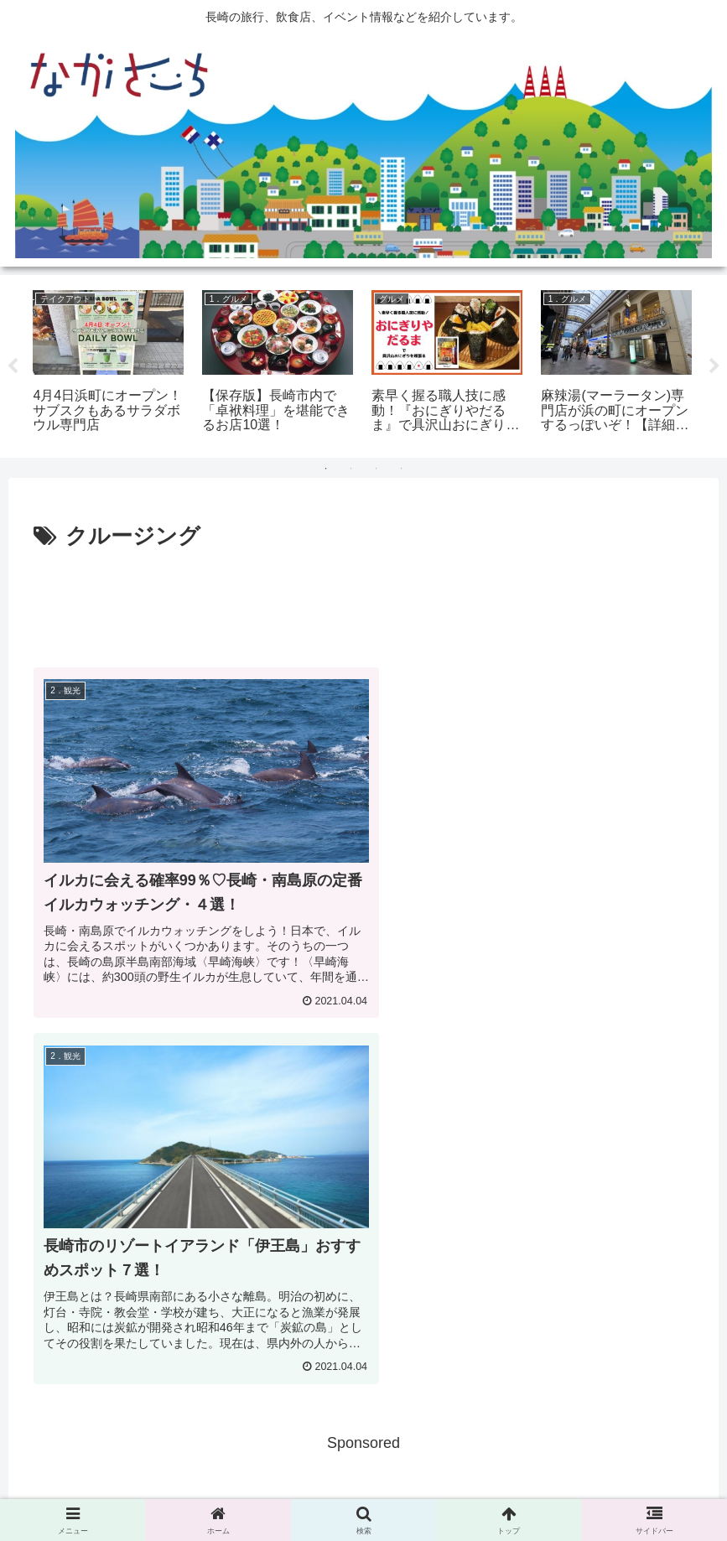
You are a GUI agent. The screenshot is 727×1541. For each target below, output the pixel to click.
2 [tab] (351, 468)
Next (714, 366)
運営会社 (464, 1489)
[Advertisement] (363, 602)
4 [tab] (401, 468)
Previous (12, 366)
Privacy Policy (387, 1489)
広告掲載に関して (286, 1489)
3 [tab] (376, 468)
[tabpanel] (108, 364)
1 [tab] (326, 468)
